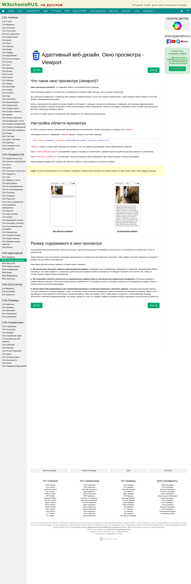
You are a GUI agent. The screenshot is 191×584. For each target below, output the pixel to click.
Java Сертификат (167, 505)
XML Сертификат (167, 509)
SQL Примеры (128, 491)
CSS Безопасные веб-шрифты (11, 340)
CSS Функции (7, 333)
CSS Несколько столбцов (13, 223)
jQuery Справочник (89, 507)
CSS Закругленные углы (12, 158)
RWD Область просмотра (13, 260)
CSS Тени (6, 177)
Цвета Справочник (89, 516)
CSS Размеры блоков (11, 235)
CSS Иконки (7, 71)
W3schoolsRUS (32, 4)
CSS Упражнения (9, 314)
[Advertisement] (95, 33)
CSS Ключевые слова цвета (14, 171)
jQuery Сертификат (167, 498)
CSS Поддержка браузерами (14, 366)
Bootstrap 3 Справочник (89, 498)
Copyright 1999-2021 (96, 532)
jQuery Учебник (50, 505)
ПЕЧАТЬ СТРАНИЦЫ (89, 471)
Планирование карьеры (167, 511)
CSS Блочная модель (11, 59)
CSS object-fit (7, 211)
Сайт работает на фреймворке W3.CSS (108, 534)
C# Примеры (128, 511)
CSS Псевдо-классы (10, 108)
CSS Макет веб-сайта (11, 139)
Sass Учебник (50, 509)
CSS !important (8, 149)
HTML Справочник (89, 485)
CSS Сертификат (9, 317)
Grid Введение (8, 288)
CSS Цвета (6, 40)
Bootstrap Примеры (128, 498)
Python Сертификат (167, 494)
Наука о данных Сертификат (167, 496)
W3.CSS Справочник (89, 502)
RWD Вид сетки (8, 263)
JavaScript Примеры (128, 489)
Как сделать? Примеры (128, 516)
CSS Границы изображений (13, 161)
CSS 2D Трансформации (12, 186)
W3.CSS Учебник (50, 500)
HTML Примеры (128, 485)
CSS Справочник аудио (12, 336)
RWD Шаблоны (8, 279)
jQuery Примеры (128, 502)
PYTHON (56, 11)
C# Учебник (50, 516)
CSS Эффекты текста (11, 180)
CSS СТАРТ (7, 21)
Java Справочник (89, 513)
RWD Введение (8, 257)
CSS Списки (7, 77)
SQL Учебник (50, 491)
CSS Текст (6, 65)
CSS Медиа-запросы (10, 238)
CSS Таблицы (8, 80)
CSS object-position (10, 214)
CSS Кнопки (7, 217)
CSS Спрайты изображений (13, 127)
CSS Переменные (9, 232)
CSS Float (6, 96)
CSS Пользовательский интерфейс (12, 227)
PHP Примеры (128, 496)
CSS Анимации (8, 196)
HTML (11, 11)
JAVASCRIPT (33, 11)
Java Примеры (128, 507)
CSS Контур (7, 62)
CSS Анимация (8, 345)
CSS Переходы (8, 192)
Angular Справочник (89, 509)
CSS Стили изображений (12, 202)
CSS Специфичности (11, 146)
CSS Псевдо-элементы (12, 111)
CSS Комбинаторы (10, 105)
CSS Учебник (50, 487)
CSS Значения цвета (11, 357)
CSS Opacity (7, 115)
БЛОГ (129, 471)
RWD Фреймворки (9, 276)
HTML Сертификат (167, 485)
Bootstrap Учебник (50, 498)
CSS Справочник (9, 326)
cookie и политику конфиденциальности (172, 525)
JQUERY (126, 11)
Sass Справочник (89, 511)
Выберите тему (177, 69)
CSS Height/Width (9, 56)
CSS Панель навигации (12, 118)
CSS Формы (7, 133)
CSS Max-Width (8, 87)
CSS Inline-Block (9, 99)
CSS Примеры (8, 307)
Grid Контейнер (8, 291)
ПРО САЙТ (168, 471)
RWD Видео (7, 272)
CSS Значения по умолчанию (9, 361)
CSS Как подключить (11, 34)
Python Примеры (128, 494)
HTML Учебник (50, 485)
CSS (20, 11)
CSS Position (7, 90)
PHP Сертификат (167, 502)
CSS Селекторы (9, 31)
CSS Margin (7, 49)
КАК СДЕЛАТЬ (98, 11)
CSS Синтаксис (8, 28)
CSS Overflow (7, 93)
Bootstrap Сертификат (167, 507)
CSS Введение (8, 24)
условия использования (150, 525)
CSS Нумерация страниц (12, 220)
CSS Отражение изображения (9, 206)
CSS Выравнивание (10, 102)
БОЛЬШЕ (149, 11)
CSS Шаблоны (8, 304)
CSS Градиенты (8, 174)
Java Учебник (50, 511)
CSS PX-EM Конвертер (11, 351)
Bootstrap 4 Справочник (89, 500)
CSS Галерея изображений (13, 124)
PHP (67, 11)
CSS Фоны (6, 43)
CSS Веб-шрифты (9, 183)
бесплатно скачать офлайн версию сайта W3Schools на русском (96, 527)
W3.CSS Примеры (128, 500)
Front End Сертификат (167, 491)
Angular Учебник (50, 507)
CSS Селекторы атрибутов (13, 130)
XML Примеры (128, 513)
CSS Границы (8, 46)
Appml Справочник (89, 505)
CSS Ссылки (7, 74)
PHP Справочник (89, 496)
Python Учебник (50, 494)
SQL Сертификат (167, 500)
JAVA (137, 11)
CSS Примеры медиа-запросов (11, 242)
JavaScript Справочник (89, 489)
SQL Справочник (89, 491)
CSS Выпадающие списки (13, 121)
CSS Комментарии (10, 37)
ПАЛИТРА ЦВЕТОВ (177, 18)
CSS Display (7, 84)
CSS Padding (7, 52)
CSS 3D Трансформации (12, 189)
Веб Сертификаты (167, 481)
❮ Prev (36, 70)
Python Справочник (89, 494)
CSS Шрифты (8, 68)
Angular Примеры (128, 505)
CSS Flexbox (7, 247)
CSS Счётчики (8, 136)
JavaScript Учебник (50, 489)
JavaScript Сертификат (167, 489)
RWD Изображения (10, 269)
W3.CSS (113, 11)
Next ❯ (153, 70)
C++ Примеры (128, 509)
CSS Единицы (8, 142)
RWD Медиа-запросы (11, 266)
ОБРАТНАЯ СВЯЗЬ (49, 471)
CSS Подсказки (8, 199)
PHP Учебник (50, 496)
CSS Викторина (8, 310)
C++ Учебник (50, 513)
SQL (46, 11)
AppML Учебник (50, 502)
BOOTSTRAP (80, 11)
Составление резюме (167, 513)
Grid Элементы (8, 295)
